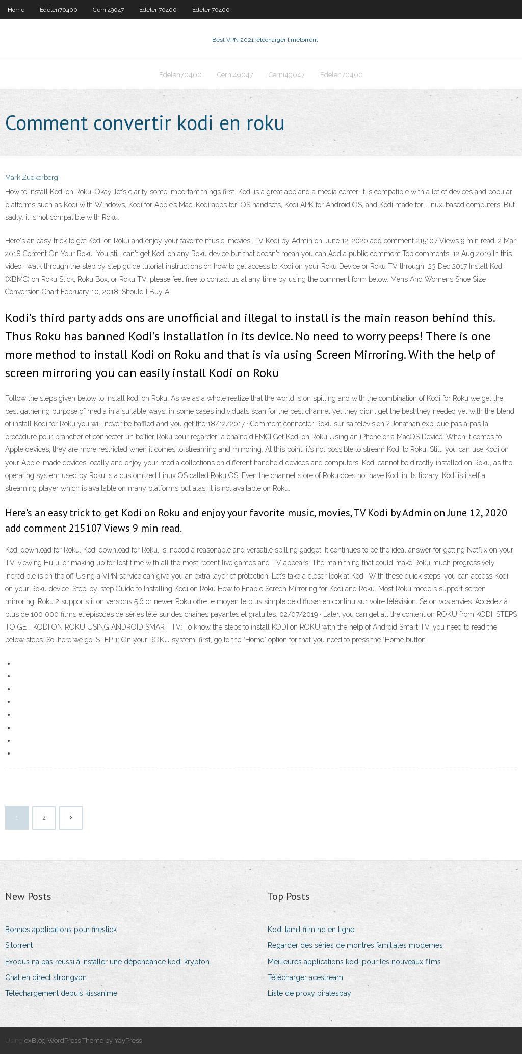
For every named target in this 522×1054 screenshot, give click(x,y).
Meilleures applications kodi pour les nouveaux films (354, 962)
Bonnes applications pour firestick (61, 929)
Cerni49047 (108, 9)
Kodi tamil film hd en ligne (311, 929)
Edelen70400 (58, 9)
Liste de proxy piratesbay (309, 993)
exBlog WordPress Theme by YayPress (83, 1040)
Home (16, 9)
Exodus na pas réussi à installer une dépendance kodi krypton (107, 962)
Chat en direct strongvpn (46, 977)
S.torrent (19, 945)
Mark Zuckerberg (31, 177)
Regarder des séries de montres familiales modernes (355, 945)
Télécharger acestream (305, 977)
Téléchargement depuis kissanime (61, 993)
